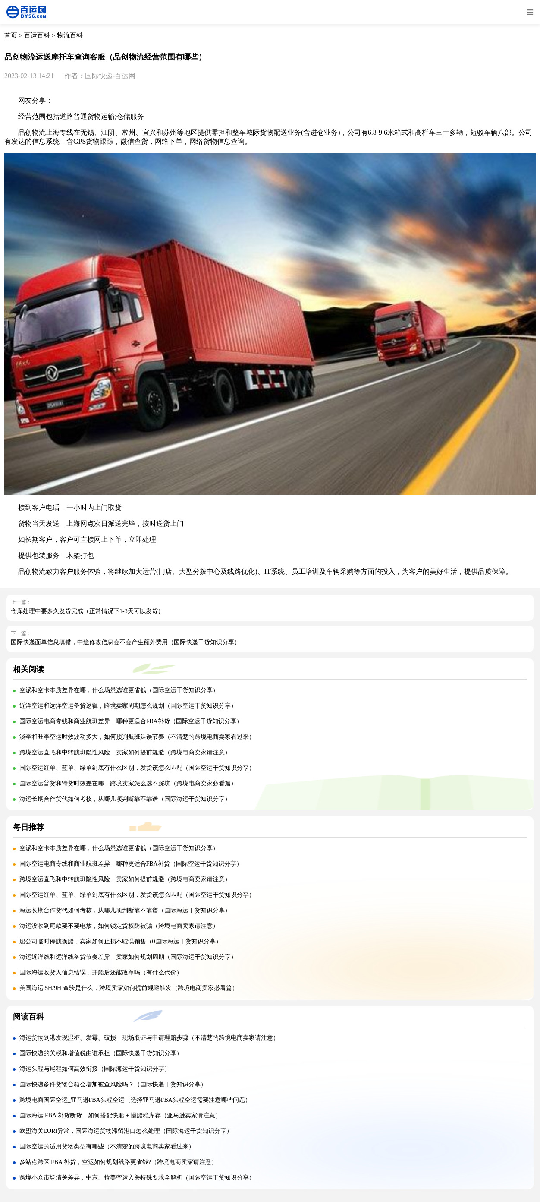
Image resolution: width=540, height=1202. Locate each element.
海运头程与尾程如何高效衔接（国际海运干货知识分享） (94, 1069)
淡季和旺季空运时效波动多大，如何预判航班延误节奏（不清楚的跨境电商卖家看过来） (137, 737)
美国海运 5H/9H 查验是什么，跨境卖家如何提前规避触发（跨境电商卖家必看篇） (128, 988)
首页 (10, 35)
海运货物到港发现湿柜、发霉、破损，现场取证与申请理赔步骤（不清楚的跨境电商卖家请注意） (149, 1037)
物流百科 (70, 35)
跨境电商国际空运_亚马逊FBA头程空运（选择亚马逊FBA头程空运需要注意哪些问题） (135, 1100)
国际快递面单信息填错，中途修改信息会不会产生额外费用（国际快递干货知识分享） (125, 642)
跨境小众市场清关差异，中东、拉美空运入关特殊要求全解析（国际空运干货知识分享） (137, 1177)
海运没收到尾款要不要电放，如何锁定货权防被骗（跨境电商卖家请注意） (119, 926)
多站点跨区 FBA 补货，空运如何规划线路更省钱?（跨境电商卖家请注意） (118, 1162)
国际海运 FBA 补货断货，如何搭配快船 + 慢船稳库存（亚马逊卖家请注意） (120, 1115)
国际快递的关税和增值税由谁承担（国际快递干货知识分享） (100, 1053)
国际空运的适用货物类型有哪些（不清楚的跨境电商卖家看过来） (107, 1146)
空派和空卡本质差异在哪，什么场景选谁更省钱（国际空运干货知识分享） (119, 690)
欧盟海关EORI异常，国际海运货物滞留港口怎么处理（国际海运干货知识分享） (126, 1131)
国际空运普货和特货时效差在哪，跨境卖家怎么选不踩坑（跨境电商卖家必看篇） (128, 783)
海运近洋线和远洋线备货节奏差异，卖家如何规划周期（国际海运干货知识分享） (128, 957)
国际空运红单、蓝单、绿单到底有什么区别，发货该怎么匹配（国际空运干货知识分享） (137, 768)
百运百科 (37, 35)
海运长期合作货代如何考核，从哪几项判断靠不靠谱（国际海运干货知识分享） (125, 799)
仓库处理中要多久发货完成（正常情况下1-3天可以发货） (87, 611)
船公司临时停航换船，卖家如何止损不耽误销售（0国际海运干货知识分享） (120, 941)
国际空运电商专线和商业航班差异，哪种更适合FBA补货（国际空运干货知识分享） (130, 721)
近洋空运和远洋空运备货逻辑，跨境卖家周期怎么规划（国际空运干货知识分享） (128, 705)
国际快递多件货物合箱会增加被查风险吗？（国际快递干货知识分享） (113, 1084)
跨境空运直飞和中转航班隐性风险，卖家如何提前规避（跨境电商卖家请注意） (125, 752)
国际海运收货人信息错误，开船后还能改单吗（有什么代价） (100, 972)
